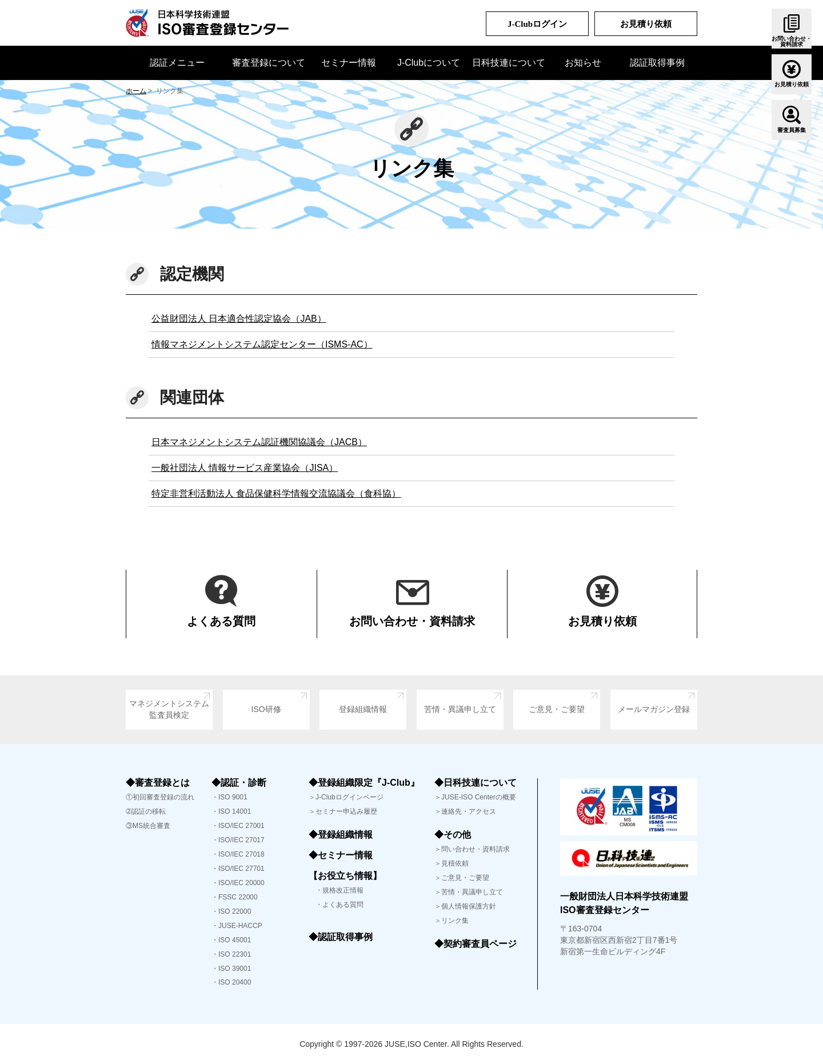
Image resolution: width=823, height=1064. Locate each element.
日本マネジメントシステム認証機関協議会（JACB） (259, 442)
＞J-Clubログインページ (346, 797)
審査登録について (268, 62)
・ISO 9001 (229, 797)
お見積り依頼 (646, 24)
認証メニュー (177, 62)
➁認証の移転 (146, 811)
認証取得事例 (657, 62)
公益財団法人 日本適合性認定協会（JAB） (238, 318)
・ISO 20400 (231, 982)
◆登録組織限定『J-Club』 (364, 782)
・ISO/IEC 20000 (238, 883)
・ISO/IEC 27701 (238, 869)
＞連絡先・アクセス (465, 811)
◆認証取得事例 (341, 937)
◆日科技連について (475, 782)
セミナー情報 (348, 62)
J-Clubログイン (537, 24)
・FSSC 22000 (234, 897)
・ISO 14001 (231, 811)
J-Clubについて (428, 62)
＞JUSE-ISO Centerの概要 (475, 797)
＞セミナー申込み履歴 (343, 811)
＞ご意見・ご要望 (461, 878)
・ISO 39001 (231, 969)
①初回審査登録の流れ (160, 797)
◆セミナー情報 (341, 855)
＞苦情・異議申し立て (468, 892)
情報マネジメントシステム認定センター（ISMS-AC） (262, 344)
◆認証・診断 (238, 782)
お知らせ (583, 62)
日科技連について (508, 62)
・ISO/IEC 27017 (238, 840)
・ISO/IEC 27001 (238, 826)
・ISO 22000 (231, 911)
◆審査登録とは (158, 782)
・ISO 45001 (231, 940)
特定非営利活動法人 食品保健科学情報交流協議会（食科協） (276, 493)
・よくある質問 (336, 905)
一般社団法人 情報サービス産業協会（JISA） (244, 468)
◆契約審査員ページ (475, 944)
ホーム (136, 91)
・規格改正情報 (336, 890)
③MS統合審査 (148, 826)
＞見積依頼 (451, 863)
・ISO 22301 (231, 954)
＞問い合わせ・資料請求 (472, 849)
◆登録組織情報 (341, 834)
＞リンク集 (451, 921)
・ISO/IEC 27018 (238, 854)
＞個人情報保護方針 (465, 906)
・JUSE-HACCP (236, 926)
